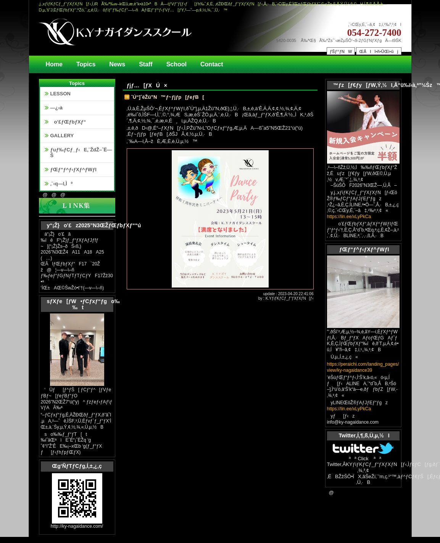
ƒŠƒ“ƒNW (341, 51)
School (176, 64)
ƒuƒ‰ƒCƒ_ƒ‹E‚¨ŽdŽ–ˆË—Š (81, 153)
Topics (85, 64)
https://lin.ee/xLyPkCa (349, 216)
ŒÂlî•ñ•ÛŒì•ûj (378, 51)
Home (54, 64)
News (117, 64)
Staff (146, 64)
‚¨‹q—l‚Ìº (61, 183)
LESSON (60, 93)
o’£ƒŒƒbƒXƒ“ (68, 122)
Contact (211, 64)
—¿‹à (56, 108)
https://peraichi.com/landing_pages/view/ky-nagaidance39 (363, 367)
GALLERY (62, 135)
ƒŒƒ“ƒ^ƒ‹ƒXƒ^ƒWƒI (73, 169)
